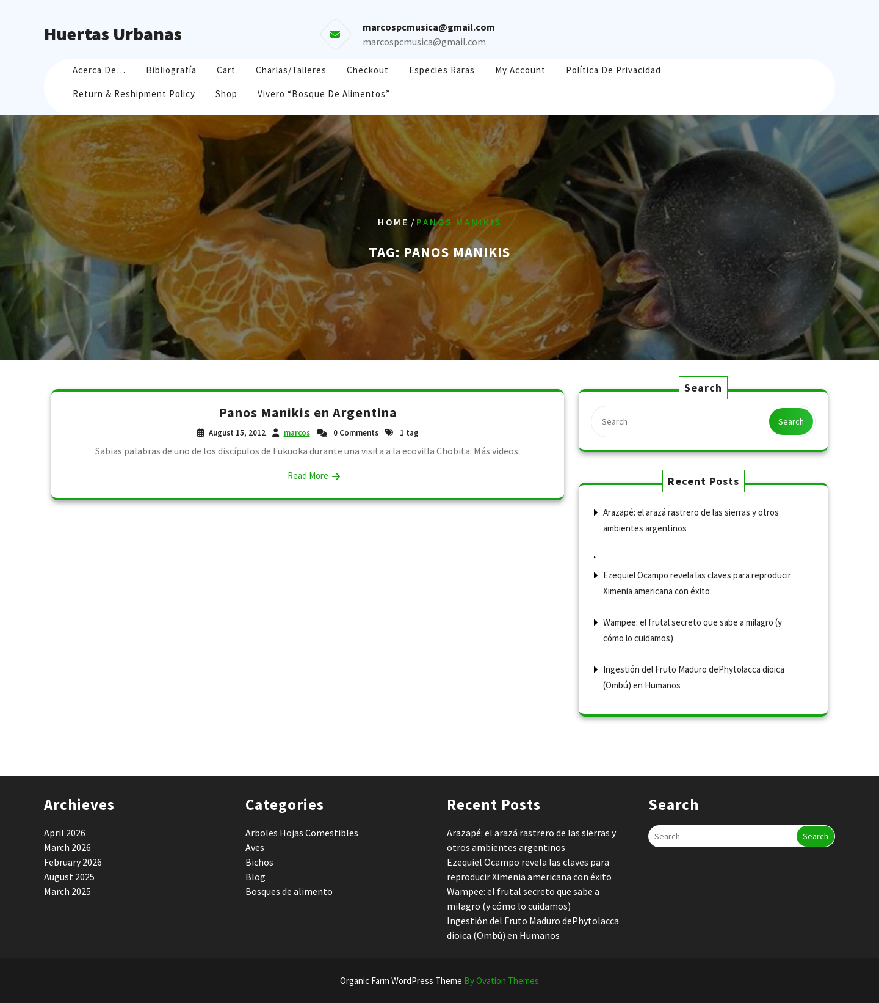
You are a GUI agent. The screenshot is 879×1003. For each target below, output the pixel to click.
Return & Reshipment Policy (134, 94)
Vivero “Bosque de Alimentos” (324, 94)
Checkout (368, 70)
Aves (254, 847)
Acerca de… (99, 70)
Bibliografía (171, 70)
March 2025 (67, 891)
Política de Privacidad (613, 70)
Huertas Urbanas (113, 33)
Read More (308, 475)
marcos (297, 433)
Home (393, 222)
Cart (226, 70)
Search (791, 421)
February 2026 (73, 862)
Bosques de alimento (289, 891)
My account (520, 70)
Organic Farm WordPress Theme (439, 981)
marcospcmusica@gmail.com (424, 41)
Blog (255, 876)
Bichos (259, 862)
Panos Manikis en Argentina (308, 412)
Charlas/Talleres (291, 70)
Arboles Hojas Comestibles (301, 832)
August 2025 (69, 876)
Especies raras (442, 70)
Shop (226, 94)
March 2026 (67, 847)
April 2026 (64, 832)
